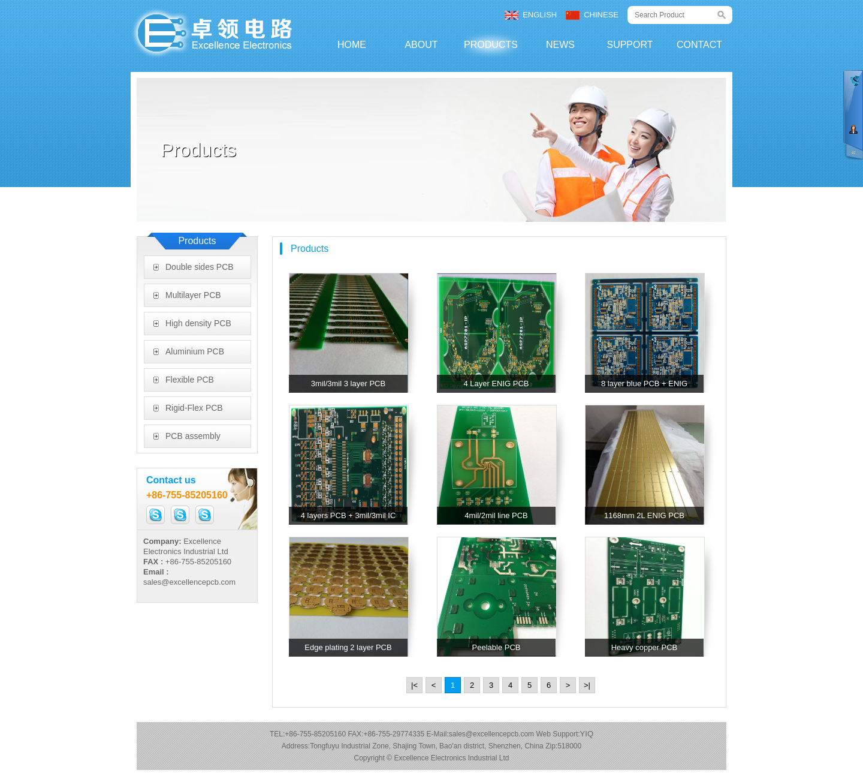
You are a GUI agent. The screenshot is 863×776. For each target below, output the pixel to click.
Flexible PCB (189, 379)
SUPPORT (629, 45)
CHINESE (601, 14)
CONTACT (699, 45)
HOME (351, 45)
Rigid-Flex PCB (194, 408)
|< (414, 685)
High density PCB (198, 323)
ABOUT (421, 45)
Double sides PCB (199, 267)
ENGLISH (540, 14)
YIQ (586, 733)
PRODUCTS (491, 45)
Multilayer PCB (193, 295)
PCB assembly (193, 436)
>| (587, 685)
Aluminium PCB (194, 351)
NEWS (560, 45)
